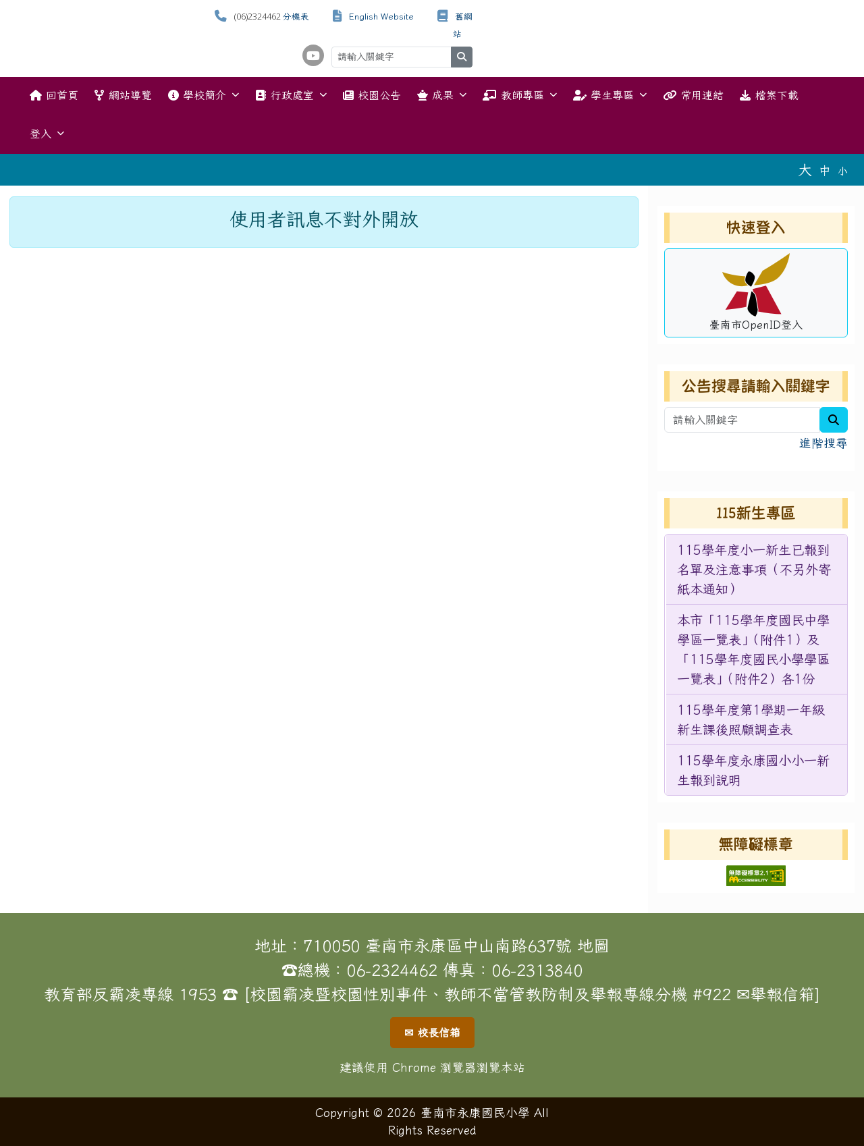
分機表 (296, 16)
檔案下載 (769, 95)
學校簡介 (203, 95)
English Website (381, 16)
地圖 (593, 945)
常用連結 (693, 95)
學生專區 (610, 95)
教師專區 (519, 95)
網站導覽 (122, 95)
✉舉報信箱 (775, 994)
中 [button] (825, 170)
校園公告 (372, 95)
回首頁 (54, 95)
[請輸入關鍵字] (391, 57)
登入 (47, 133)
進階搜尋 (823, 443)
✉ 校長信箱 (432, 1032)
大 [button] (805, 169)
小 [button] (843, 171)
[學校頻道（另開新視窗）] (313, 55)
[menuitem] (756, 570)
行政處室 (290, 95)
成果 (441, 95)
